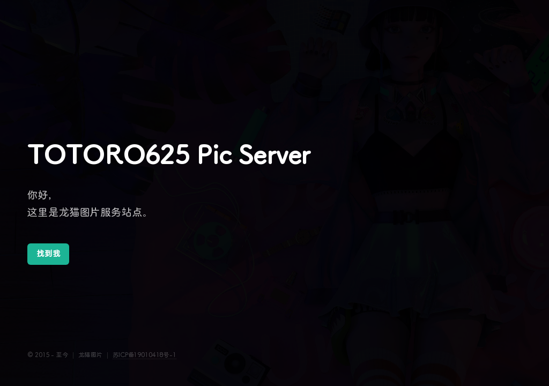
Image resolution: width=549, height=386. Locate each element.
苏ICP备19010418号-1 (144, 355)
